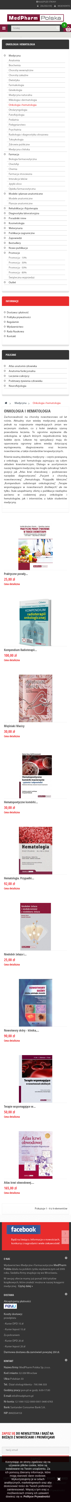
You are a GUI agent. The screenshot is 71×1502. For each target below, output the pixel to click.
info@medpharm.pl (22, 1396)
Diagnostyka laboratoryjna (24, 213)
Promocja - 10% (18, 257)
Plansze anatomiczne (21, 203)
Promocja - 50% (18, 267)
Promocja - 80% (18, 272)
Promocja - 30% (18, 262)
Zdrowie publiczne (19, 144)
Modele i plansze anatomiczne (26, 194)
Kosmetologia (16, 223)
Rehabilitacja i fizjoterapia (23, 208)
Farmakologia (16, 85)
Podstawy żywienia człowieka (25, 381)
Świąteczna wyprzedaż (21, 277)
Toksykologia (16, 139)
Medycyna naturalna (20, 95)
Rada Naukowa (15, 331)
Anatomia (14, 60)
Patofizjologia (16, 115)
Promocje (14, 253)
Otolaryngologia (18, 110)
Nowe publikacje (18, 248)
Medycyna (15, 55)
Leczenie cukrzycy (19, 376)
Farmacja (14, 154)
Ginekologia (15, 90)
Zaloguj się (44, 6)
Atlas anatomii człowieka (23, 366)
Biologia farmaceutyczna (23, 159)
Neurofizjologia (17, 386)
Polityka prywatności (19, 317)
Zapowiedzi (15, 238)
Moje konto (62, 6)
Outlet (12, 282)
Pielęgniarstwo (17, 124)
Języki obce (15, 184)
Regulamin (13, 322)
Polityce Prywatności (36, 1496)
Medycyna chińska (19, 149)
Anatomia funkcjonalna (22, 371)
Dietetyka (14, 80)
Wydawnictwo (15, 327)
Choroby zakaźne (18, 75)
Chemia (13, 169)
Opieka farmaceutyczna (22, 189)
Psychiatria (15, 129)
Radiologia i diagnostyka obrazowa (28, 134)
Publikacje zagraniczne (22, 233)
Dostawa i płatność (18, 312)
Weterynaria (16, 228)
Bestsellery (15, 243)
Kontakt (11, 336)
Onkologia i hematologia (23, 105)
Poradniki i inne (17, 218)
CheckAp (14, 164)
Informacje (12, 301)
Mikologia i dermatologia (23, 100)
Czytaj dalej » (25, 1286)
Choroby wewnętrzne (21, 70)
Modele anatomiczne (21, 198)
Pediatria (14, 120)
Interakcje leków (18, 179)
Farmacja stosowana (20, 174)
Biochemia (15, 65)
